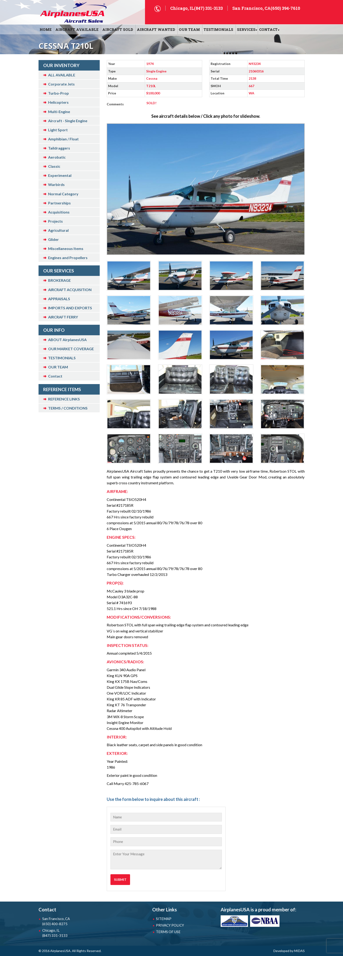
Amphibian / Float (63, 139)
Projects (55, 221)
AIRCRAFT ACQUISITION (70, 289)
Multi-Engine (59, 111)
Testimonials (218, 29)
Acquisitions (59, 212)
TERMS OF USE (168, 932)
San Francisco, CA (66, 921)
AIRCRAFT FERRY (63, 317)
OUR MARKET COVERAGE (71, 348)
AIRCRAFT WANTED (156, 29)
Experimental (59, 175)
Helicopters (58, 102)
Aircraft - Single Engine (67, 120)
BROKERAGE (59, 280)
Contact (55, 376)
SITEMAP (163, 919)
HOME (46, 29)
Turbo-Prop (58, 93)
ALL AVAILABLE (61, 75)
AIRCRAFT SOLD (117, 29)
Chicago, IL (66, 933)
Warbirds (56, 184)
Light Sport (58, 130)
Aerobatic (57, 157)
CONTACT (268, 29)
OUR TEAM (189, 29)
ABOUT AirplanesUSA (67, 339)
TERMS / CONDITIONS (68, 408)
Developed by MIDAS (289, 951)
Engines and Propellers (68, 257)
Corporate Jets (61, 84)
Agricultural (58, 230)
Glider (53, 239)
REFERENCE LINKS (64, 399)
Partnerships (59, 203)
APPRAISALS (59, 298)
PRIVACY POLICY (170, 925)
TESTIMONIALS (62, 358)
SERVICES (246, 29)
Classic (54, 166)
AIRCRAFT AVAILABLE (77, 29)
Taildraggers (59, 148)
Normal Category (63, 194)
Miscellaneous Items (65, 248)
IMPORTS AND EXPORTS (70, 308)
